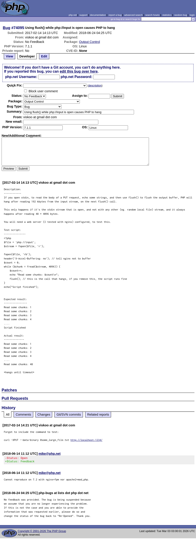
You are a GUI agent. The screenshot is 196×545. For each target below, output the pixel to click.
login (192, 15)
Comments (23, 414)
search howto (152, 15)
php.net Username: (21, 77)
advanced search (133, 15)
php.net (73, 15)
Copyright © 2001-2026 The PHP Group (42, 532)
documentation (98, 15)
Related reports (98, 414)
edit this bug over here (79, 71)
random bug (180, 15)
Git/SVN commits (68, 414)
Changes (43, 414)
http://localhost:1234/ (86, 439)
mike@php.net (50, 453)
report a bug (115, 15)
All (7, 414)
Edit (44, 56)
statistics (166, 15)
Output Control (89, 42)
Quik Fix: (15, 85)
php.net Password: (76, 77)
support (83, 15)
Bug (6, 27)
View (9, 56)
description (94, 85)
